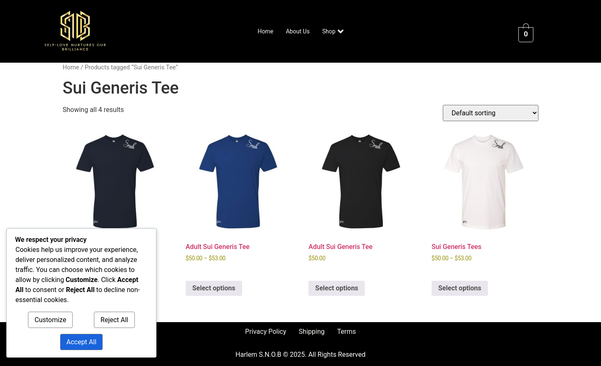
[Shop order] (490, 113)
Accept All (81, 342)
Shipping (312, 332)
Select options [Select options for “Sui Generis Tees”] (459, 288)
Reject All (114, 320)
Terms (346, 332)
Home (265, 31)
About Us (298, 31)
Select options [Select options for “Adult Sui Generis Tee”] (213, 288)
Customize (50, 320)
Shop (332, 31)
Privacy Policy (265, 332)
